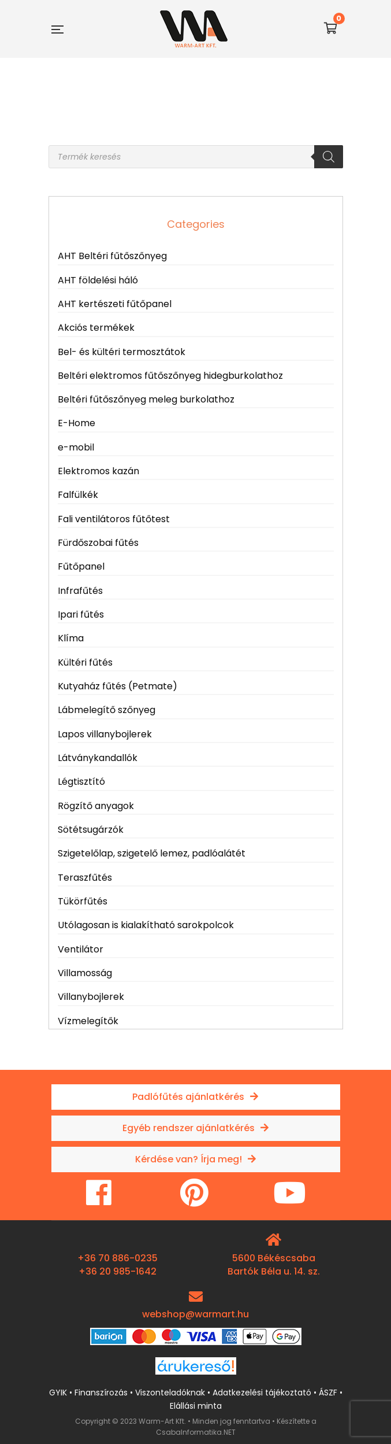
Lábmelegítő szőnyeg (106, 710)
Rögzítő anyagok (96, 806)
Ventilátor (80, 949)
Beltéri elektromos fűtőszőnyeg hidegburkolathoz (170, 375)
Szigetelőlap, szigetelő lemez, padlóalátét (151, 853)
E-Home (76, 423)
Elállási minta (196, 1406)
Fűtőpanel (81, 566)
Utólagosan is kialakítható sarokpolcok (146, 925)
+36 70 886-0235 (117, 1258)
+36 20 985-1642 (118, 1271)
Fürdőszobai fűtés (98, 542)
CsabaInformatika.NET (196, 1432)
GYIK (58, 1392)
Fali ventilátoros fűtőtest (114, 519)
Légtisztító (81, 781)
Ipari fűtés (81, 614)
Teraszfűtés (85, 877)
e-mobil (76, 447)
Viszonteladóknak (170, 1392)
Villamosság (85, 973)
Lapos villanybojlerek (105, 734)
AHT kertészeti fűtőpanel (115, 304)
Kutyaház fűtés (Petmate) (117, 686)
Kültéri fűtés (85, 662)
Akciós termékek (96, 327)
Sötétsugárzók (91, 829)
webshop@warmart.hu (195, 1314)
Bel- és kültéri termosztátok (121, 352)
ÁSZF (328, 1392)
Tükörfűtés (82, 901)
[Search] (328, 156)
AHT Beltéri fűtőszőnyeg (112, 256)
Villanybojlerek (91, 996)
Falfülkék (78, 494)
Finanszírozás (101, 1392)
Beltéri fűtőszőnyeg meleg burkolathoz (146, 399)
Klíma (71, 638)
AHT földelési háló (98, 280)
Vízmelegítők (88, 1021)
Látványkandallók (97, 758)
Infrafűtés (80, 590)
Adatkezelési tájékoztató (262, 1392)
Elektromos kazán (98, 471)
